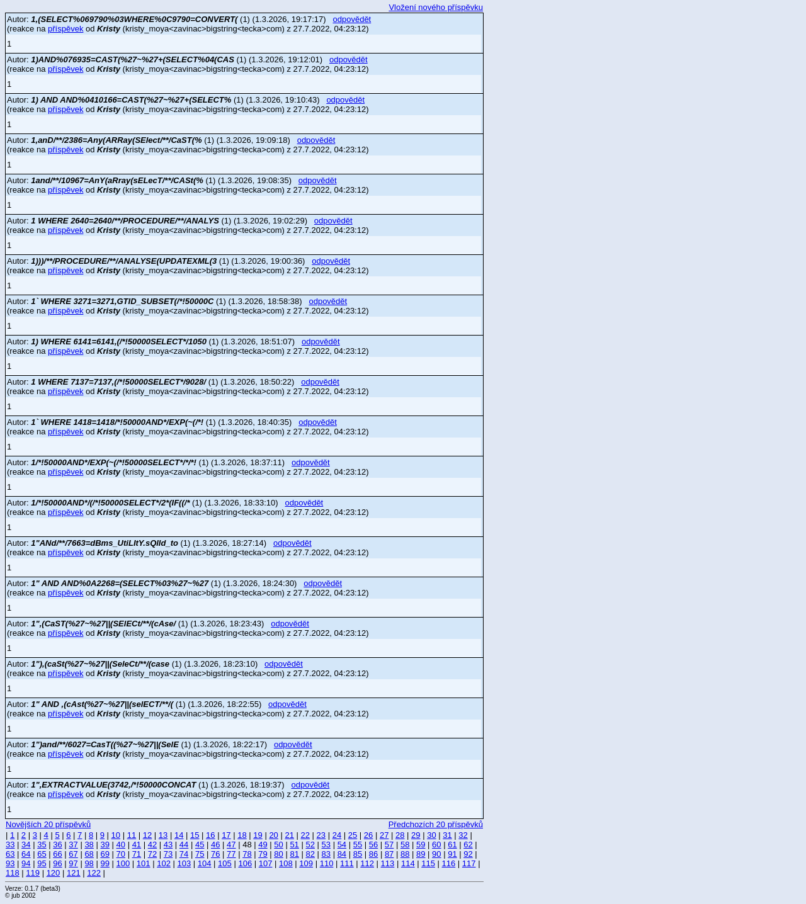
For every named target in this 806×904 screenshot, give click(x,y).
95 (41, 863)
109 (306, 863)
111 (347, 863)
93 (10, 863)
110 (327, 863)
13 (163, 835)
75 (199, 854)
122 (94, 873)
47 (231, 844)
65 (41, 854)
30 (431, 835)
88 (404, 854)
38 (88, 844)
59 (420, 844)
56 (373, 844)
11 (131, 835)
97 (73, 863)
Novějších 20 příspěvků (48, 824)
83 (326, 854)
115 (428, 863)
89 (420, 854)
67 (73, 854)
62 (467, 844)
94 (25, 863)
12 (147, 835)
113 (388, 863)
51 (294, 844)
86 (373, 854)
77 (231, 854)
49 (262, 844)
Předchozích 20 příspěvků (436, 824)
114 (408, 863)
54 (342, 844)
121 (74, 873)
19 (257, 835)
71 (136, 854)
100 (123, 863)
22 (305, 835)
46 (215, 844)
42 (152, 844)
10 (115, 835)
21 (289, 835)
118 (13, 873)
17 (226, 835)
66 (57, 854)
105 (225, 863)
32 (462, 835)
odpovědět (352, 19)
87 (389, 854)
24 (336, 835)
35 (41, 844)
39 (104, 844)
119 (33, 873)
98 (88, 863)
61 (452, 844)
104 (205, 863)
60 (436, 844)
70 (120, 854)
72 (152, 854)
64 (25, 854)
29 (415, 835)
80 (278, 854)
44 (183, 844)
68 (88, 854)
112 (367, 863)
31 (447, 835)
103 (184, 863)
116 (449, 863)
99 (104, 863)
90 (436, 854)
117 (469, 863)
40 (120, 844)
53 (326, 844)
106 (245, 863)
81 (294, 854)
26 (368, 835)
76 (215, 854)
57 (389, 844)
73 (168, 854)
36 (57, 844)
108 (286, 863)
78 (246, 854)
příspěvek (65, 28)
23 (321, 835)
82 (309, 854)
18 (241, 835)
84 (342, 854)
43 (168, 844)
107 (266, 863)
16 (210, 835)
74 (183, 854)
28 (399, 835)
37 (73, 844)
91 (452, 854)
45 (199, 844)
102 (164, 863)
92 (467, 854)
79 (262, 854)
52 (309, 844)
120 (53, 873)
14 (178, 835)
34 (25, 844)
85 (357, 854)
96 (57, 863)
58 (404, 844)
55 (357, 844)
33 (10, 844)
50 (278, 844)
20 (273, 835)
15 (194, 835)
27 (384, 835)
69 (104, 854)
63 (10, 854)
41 (136, 844)
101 (143, 863)
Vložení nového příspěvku (436, 7)
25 (352, 835)
